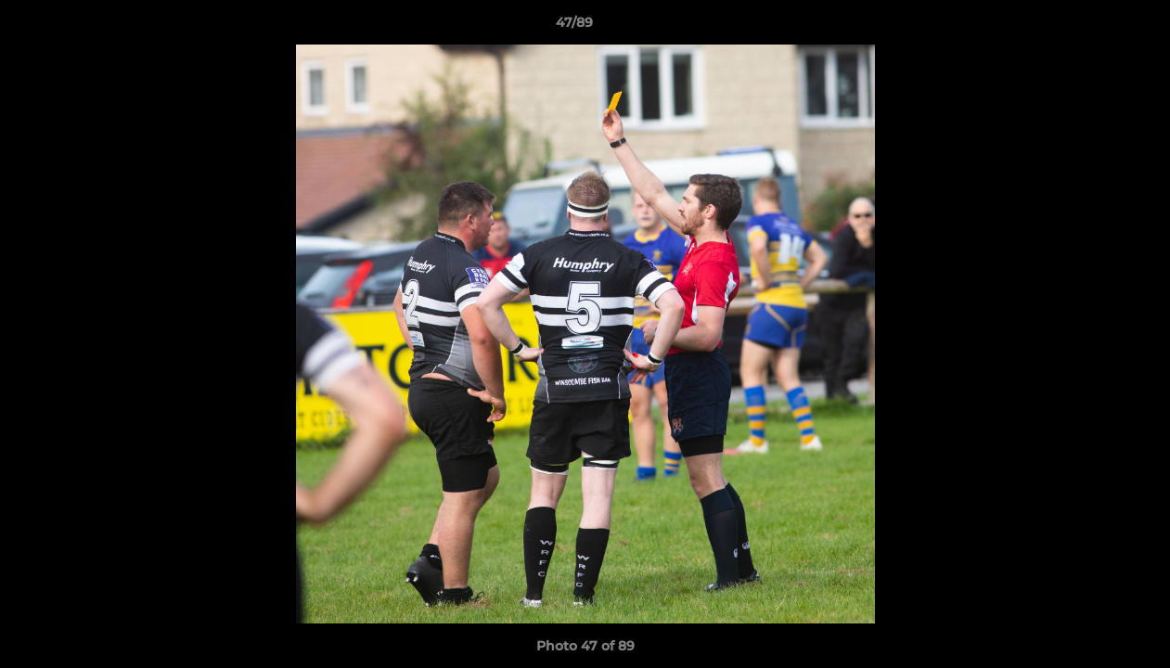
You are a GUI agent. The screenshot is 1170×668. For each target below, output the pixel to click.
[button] (1092, 27)
